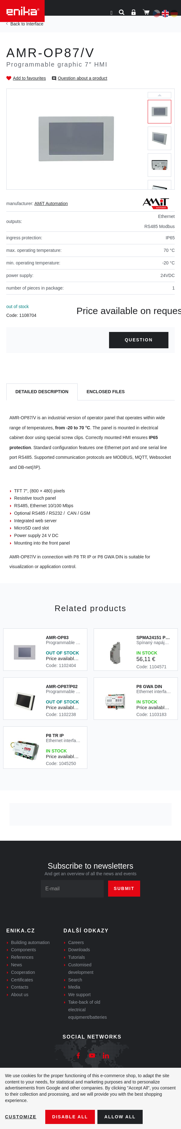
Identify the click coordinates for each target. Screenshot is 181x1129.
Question (139, 339)
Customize (20, 1116)
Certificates (22, 979)
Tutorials (76, 957)
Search (75, 979)
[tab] (42, 392)
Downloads (79, 949)
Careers (76, 942)
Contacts (19, 987)
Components (23, 949)
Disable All (70, 1116)
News (16, 964)
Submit (124, 888)
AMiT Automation (51, 203)
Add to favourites (29, 78)
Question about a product (82, 78)
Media (74, 987)
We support (79, 994)
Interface (34, 23)
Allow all (120, 1116)
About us (19, 994)
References (22, 957)
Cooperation (23, 972)
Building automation (30, 942)
